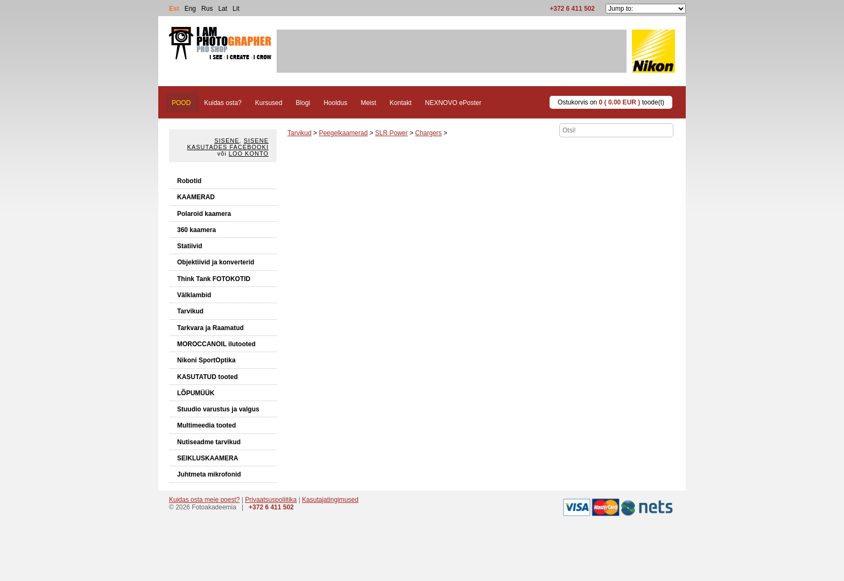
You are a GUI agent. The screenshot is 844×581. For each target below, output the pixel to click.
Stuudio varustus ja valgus (218, 409)
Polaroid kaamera (204, 214)
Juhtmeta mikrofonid (209, 474)
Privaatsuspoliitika (271, 499)
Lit (236, 8)
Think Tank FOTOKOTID (213, 279)
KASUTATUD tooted (207, 377)
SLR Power (391, 133)
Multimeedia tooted (206, 425)
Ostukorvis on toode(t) (611, 102)
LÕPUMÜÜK (195, 393)
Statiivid (189, 246)
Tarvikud (190, 311)
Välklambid (194, 295)
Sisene (226, 140)
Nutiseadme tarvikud (209, 442)
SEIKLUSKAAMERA (207, 458)
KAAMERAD (196, 197)
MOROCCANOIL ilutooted (216, 344)
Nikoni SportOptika (206, 360)
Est (174, 8)
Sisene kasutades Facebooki (228, 143)
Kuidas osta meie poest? (204, 499)
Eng (190, 8)
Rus (207, 8)
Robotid (189, 181)
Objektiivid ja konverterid (215, 262)
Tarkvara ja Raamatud (210, 328)
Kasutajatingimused (330, 499)
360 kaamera (196, 230)
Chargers (428, 133)
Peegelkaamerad (343, 133)
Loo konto (249, 153)
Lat (222, 8)
